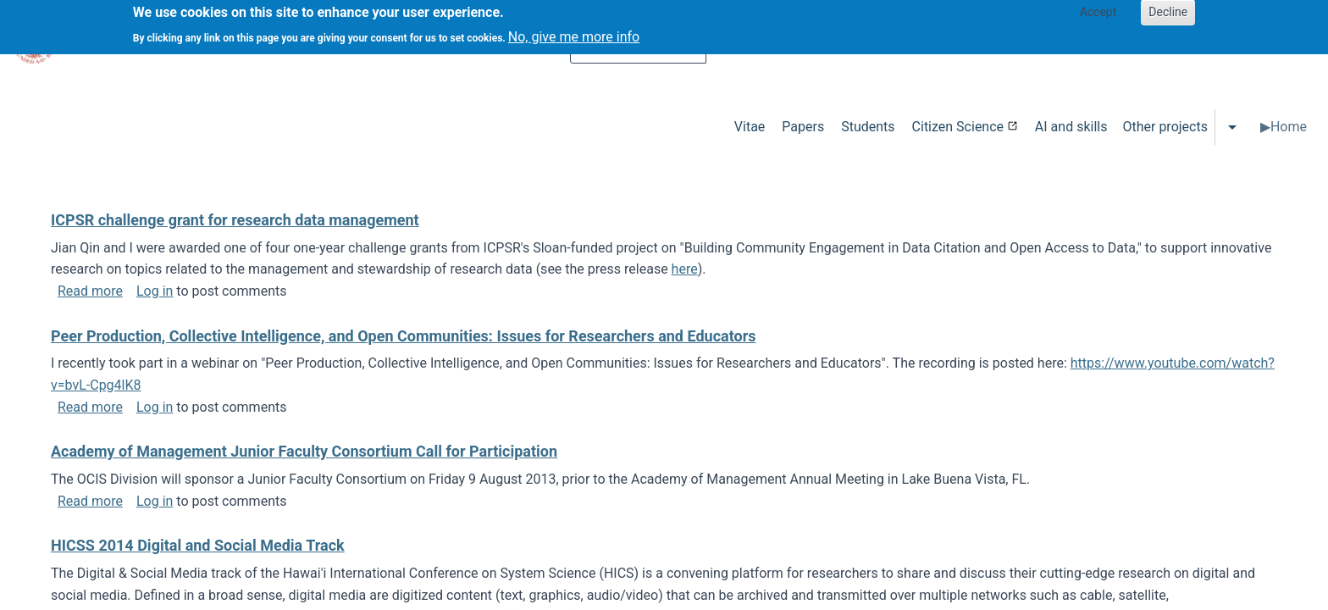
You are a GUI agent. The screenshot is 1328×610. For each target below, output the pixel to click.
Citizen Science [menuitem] (958, 127)
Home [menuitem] (1288, 127)
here (685, 269)
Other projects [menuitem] (1164, 127)
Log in (154, 291)
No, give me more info (573, 32)
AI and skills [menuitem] (1071, 127)
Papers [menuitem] (803, 127)
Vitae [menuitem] (750, 127)
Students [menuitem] (867, 127)
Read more (90, 291)
